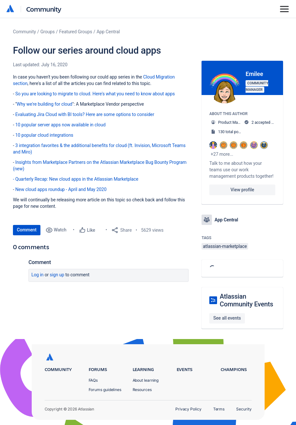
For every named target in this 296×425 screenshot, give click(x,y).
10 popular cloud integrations (44, 135)
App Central (108, 31)
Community (43, 9)
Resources (142, 389)
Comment (27, 229)
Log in (37, 274)
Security (243, 409)
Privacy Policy (188, 409)
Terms (219, 409)
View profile (242, 189)
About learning (146, 380)
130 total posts (231, 132)
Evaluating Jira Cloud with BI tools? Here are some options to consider (84, 114)
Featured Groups (75, 31)
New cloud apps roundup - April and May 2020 (60, 189)
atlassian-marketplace (225, 246)
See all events (227, 318)
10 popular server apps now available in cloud (60, 124)
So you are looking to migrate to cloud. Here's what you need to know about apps (95, 93)
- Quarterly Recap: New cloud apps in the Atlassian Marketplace (75, 179)
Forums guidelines (105, 389)
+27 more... (222, 154)
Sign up (57, 274)
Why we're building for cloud (44, 104)
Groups (47, 31)
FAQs (93, 380)
